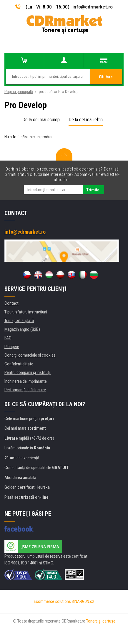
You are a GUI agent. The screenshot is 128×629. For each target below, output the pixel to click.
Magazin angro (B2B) (22, 329)
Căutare (106, 77)
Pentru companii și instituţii (27, 372)
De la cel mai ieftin (86, 119)
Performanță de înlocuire (25, 389)
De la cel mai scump (41, 119)
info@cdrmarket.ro (92, 7)
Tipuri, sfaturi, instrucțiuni (25, 312)
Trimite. (93, 190)
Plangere (11, 346)
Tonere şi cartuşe (100, 621)
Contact (11, 303)
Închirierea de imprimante (25, 381)
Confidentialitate (18, 364)
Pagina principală (18, 91)
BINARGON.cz (83, 601)
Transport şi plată (19, 320)
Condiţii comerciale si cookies (30, 355)
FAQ (7, 337)
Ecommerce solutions (52, 601)
